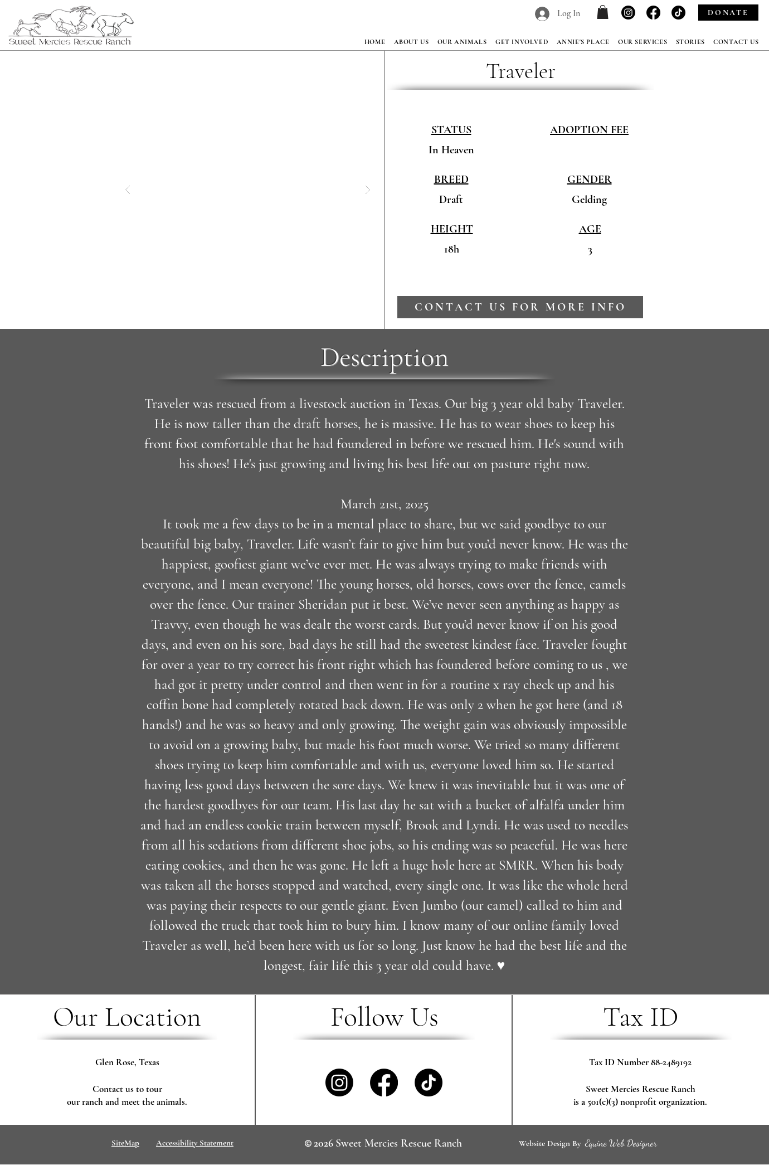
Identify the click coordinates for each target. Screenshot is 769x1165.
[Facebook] (653, 13)
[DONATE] (728, 12)
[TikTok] (678, 13)
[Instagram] (628, 13)
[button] (603, 12)
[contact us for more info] (520, 307)
